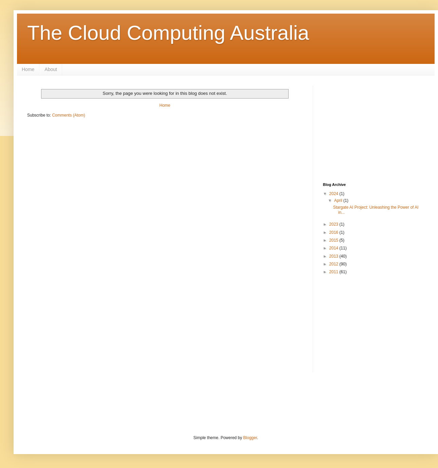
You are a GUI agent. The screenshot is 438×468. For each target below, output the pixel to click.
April (338, 200)
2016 (334, 232)
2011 (334, 272)
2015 (334, 240)
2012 (334, 264)
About (50, 69)
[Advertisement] (379, 128)
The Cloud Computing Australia (168, 32)
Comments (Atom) (68, 115)
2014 (334, 248)
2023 (334, 224)
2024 (334, 193)
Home (28, 69)
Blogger (250, 437)
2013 (334, 256)
